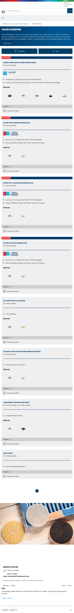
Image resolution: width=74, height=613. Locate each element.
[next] (56, 486)
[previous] (17, 486)
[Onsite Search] (69, 10)
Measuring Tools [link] (10, 572)
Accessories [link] (8, 579)
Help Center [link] (8, 599)
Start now (37, 514)
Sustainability (68, 4)
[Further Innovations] (21, 586)
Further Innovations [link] (11, 586)
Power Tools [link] (8, 566)
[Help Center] (14, 599)
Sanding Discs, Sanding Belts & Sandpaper (15, 24)
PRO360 (66, 2)
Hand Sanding (37, 24)
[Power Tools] (15, 566)
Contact (66, 6)
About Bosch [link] (8, 592)
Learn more (7, 556)
